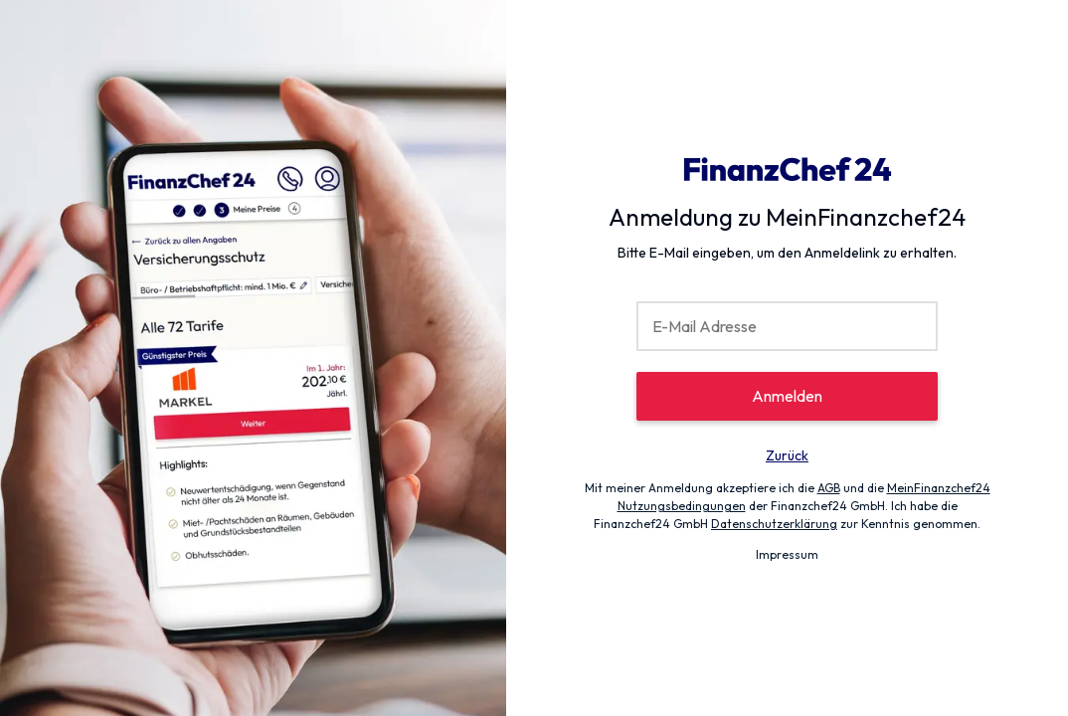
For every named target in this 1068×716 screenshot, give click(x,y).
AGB (828, 487)
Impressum (787, 554)
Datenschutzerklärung (774, 523)
